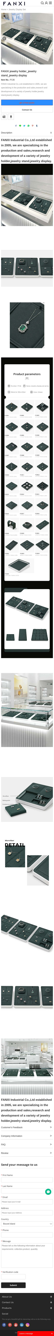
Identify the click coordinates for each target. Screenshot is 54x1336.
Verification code (9, 1272)
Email (4, 1197)
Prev (4, 39)
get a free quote (27, 102)
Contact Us (27, 109)
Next (50, 39)
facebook (16, 126)
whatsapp (28, 126)
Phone (5, 1230)
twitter (24, 126)
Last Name (6, 1186)
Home (3, 9)
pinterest (32, 126)
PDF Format (4, 117)
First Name (7, 1175)
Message (6, 1241)
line (20, 126)
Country (5, 1219)
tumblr (37, 126)
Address (5, 1208)
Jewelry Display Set (17, 9)
